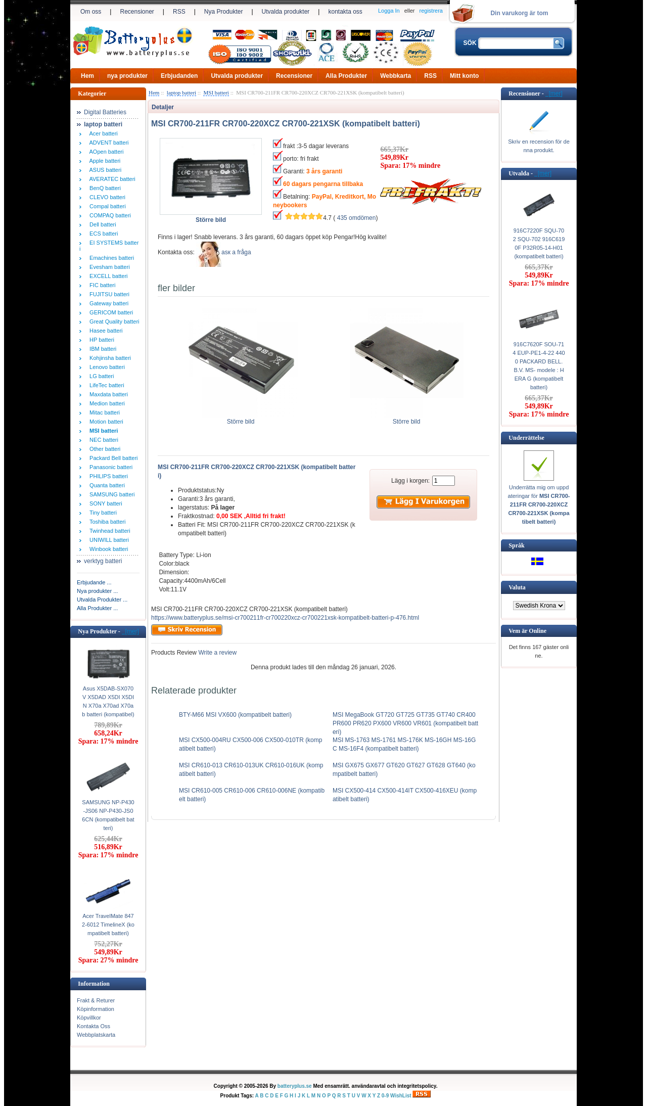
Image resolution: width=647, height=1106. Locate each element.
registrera (431, 11)
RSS (179, 11)
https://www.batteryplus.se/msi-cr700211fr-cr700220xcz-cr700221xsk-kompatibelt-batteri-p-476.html (285, 617)
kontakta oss (345, 11)
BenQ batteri (103, 188)
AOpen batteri (104, 152)
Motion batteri (104, 422)
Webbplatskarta (96, 1035)
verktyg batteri (103, 561)
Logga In (389, 11)
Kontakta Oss (93, 1026)
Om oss (90, 11)
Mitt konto (464, 75)
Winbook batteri (107, 549)
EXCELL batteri (107, 276)
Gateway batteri (107, 303)
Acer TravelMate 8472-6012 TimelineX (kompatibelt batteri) (108, 924)
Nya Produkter (223, 11)
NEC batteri (102, 440)
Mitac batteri (103, 412)
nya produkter (127, 75)
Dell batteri (101, 224)
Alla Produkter (346, 75)
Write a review (217, 652)
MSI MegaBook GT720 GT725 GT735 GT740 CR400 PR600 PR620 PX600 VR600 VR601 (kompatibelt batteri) (405, 723)
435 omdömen (356, 217)
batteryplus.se (295, 1086)
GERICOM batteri (109, 312)
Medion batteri (105, 403)
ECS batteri (102, 234)
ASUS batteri (103, 170)
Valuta (517, 587)
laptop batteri (181, 92)
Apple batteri (103, 161)
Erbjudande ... (94, 582)
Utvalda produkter (286, 11)
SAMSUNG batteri (110, 494)
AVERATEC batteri (110, 179)
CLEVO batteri (105, 197)
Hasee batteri (104, 331)
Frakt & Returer (96, 1000)
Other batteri (103, 449)
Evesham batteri (108, 267)
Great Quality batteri (113, 321)
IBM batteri (101, 349)
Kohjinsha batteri (108, 358)
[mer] (130, 631)
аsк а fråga (236, 252)
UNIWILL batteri (107, 540)
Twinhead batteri (108, 531)
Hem (87, 75)
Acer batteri (102, 133)
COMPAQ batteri (108, 215)
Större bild (241, 418)
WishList (400, 1095)
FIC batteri (100, 285)
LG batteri (100, 376)
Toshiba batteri (105, 522)
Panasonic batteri (109, 467)
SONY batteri (104, 503)
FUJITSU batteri (107, 294)
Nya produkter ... (97, 591)
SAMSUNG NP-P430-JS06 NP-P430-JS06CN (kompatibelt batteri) (108, 815)
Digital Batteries (105, 112)
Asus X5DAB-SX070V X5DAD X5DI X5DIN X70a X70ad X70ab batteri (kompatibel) (108, 701)
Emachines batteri (110, 258)
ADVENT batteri (107, 143)
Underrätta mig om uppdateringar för (539, 504)
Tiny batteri (101, 513)
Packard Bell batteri (112, 458)
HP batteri (100, 340)
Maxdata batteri (107, 394)
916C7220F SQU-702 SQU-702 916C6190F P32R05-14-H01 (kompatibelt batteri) (539, 243)
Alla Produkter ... (97, 608)
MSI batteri (215, 92)
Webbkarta (395, 75)
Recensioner (137, 11)
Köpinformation (95, 1009)
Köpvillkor (89, 1018)
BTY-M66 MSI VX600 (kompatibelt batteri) (235, 714)
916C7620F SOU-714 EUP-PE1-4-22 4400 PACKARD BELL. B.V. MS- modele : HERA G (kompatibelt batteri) (539, 365)
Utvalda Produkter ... (102, 599)
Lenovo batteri (105, 367)
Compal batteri (106, 206)
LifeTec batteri (105, 385)
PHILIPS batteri (107, 476)
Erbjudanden (179, 75)
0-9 (385, 1095)
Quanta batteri (105, 485)
